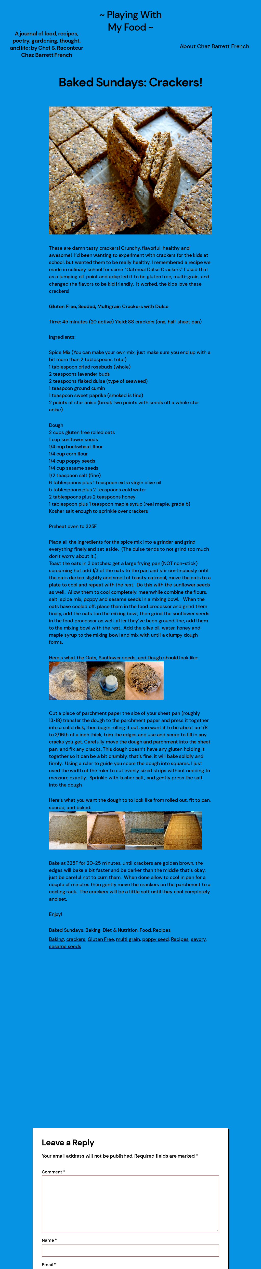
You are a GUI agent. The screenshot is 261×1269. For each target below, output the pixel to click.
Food (145, 930)
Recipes (162, 930)
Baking (92, 930)
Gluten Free (101, 939)
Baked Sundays (66, 930)
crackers (76, 939)
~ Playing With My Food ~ (130, 21)
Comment (53, 1172)
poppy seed (155, 939)
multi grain (128, 939)
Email (49, 1264)
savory (198, 939)
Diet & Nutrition (120, 930)
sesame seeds (65, 946)
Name (49, 1240)
